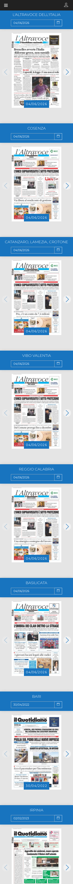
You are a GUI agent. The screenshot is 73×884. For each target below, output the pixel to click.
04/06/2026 (36, 104)
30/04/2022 (36, 786)
